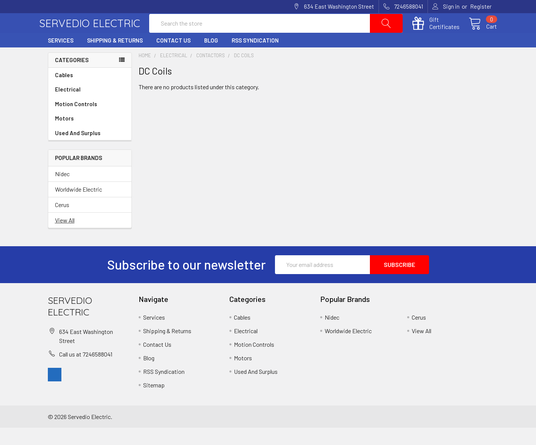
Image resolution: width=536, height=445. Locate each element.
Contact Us (173, 57)
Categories (72, 77)
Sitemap (154, 402)
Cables (90, 92)
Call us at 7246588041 (85, 371)
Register (481, 6)
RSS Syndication (255, 57)
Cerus (62, 222)
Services (60, 57)
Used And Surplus (78, 150)
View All (65, 237)
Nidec (62, 191)
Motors (64, 135)
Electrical (90, 106)
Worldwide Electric (78, 206)
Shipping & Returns (115, 57)
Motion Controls (90, 121)
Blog (211, 57)
